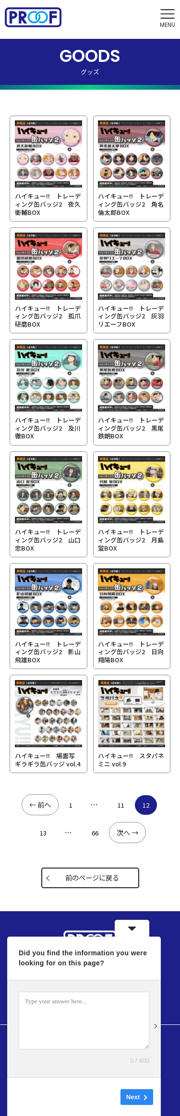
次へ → (127, 832)
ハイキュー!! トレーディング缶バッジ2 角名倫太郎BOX (131, 203)
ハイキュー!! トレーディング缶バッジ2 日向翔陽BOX (131, 651)
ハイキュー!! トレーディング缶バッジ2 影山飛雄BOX (48, 651)
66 (95, 832)
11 (121, 805)
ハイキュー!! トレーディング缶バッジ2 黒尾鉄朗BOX (131, 427)
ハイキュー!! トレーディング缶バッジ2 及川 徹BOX (48, 427)
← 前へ (40, 804)
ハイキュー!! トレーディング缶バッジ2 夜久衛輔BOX (48, 203)
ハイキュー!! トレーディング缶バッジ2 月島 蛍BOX (131, 539)
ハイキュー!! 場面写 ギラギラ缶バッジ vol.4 (47, 759)
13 (43, 832)
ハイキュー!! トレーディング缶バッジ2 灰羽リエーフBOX (131, 316)
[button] (167, 18)
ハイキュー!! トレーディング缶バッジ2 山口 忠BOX (48, 539)
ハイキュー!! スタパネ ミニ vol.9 (131, 759)
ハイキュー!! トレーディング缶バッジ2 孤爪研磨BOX (48, 316)
